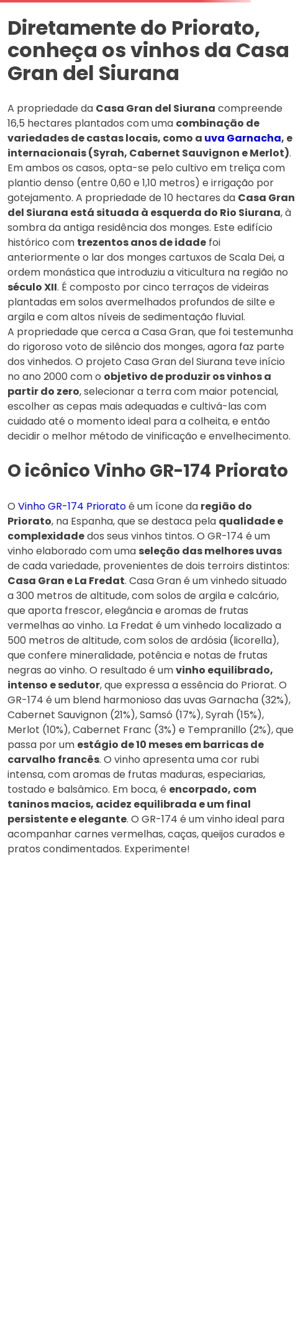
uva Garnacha (242, 138)
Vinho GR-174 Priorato (72, 506)
